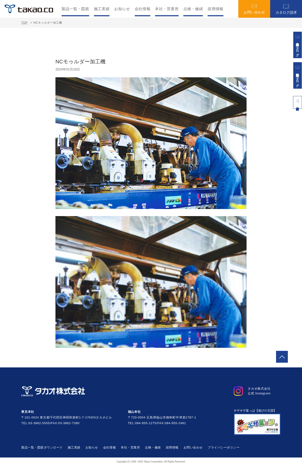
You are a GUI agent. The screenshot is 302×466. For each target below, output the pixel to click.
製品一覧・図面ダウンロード (42, 447)
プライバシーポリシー (223, 447)
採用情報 (215, 9)
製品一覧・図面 (75, 9)
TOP (24, 22)
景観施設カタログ (297, 75)
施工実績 (102, 9)
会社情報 (143, 9)
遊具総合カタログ (297, 45)
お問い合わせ (254, 9)
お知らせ (122, 9)
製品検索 (297, 101)
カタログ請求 (286, 9)
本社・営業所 (167, 9)
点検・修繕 (193, 9)
